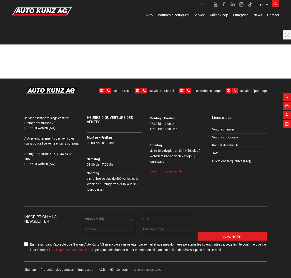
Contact (273, 15)
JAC (215, 153)
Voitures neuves (223, 129)
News (257, 15)
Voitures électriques (173, 15)
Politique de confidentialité (70, 250)
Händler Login (119, 269)
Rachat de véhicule (225, 145)
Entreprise (240, 15)
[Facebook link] (224, 4)
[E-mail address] (166, 229)
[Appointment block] (287, 122)
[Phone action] (287, 95)
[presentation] (232, 223)
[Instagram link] (241, 4)
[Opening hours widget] (287, 34)
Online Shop (219, 15)
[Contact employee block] (287, 113)
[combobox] (108, 219)
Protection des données (57, 269)
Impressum (86, 269)
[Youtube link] (215, 4)
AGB (102, 269)
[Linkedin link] (233, 4)
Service (199, 15)
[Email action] (287, 104)
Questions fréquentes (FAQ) (231, 161)
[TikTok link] (250, 4)
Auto (149, 15)
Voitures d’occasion (226, 137)
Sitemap (30, 269)
